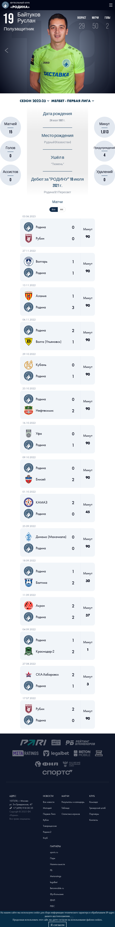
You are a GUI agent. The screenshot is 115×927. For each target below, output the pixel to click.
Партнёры (94, 813)
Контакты (93, 819)
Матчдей (47, 807)
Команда (93, 801)
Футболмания (56, 894)
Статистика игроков (71, 813)
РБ (51, 870)
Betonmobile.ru (57, 888)
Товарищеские (50, 825)
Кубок (46, 819)
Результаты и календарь (73, 801)
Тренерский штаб (97, 807)
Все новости (48, 801)
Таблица (65, 807)
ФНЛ (52, 900)
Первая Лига (49, 813)
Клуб (45, 837)
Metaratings (55, 876)
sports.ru (54, 852)
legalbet (54, 882)
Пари (52, 858)
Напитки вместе (57, 864)
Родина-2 (47, 831)
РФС (52, 906)
